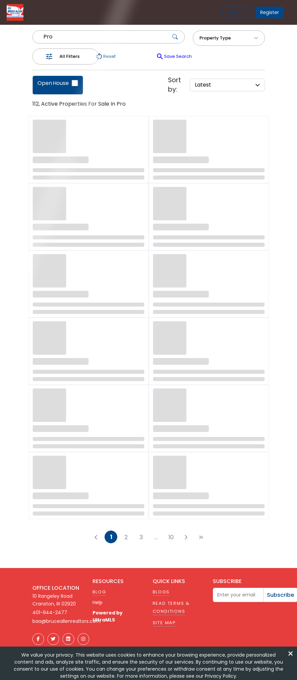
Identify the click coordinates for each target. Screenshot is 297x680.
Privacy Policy (220, 676)
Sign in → (237, 12)
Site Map (164, 622)
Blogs (161, 592)
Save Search (174, 56)
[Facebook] (38, 639)
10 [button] (171, 537)
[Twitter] (53, 639)
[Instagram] (83, 639)
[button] (156, 537)
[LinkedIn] (68, 639)
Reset (105, 56)
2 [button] (126, 537)
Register (269, 12)
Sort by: (174, 85)
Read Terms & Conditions (171, 607)
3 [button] (141, 537)
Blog (99, 592)
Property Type (228, 38)
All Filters (69, 56)
